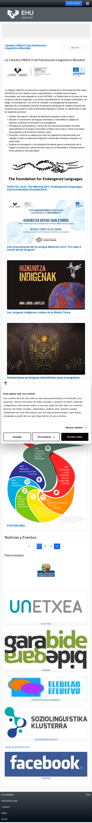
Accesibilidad (7, 795)
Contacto (5, 807)
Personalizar (46, 437)
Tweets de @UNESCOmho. (17, 747)
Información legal (9, 801)
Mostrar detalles (74, 427)
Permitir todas (74, 437)
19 (52, 547)
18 (46, 547)
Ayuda (4, 819)
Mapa (4, 813)
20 (58, 547)
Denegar (17, 437)
